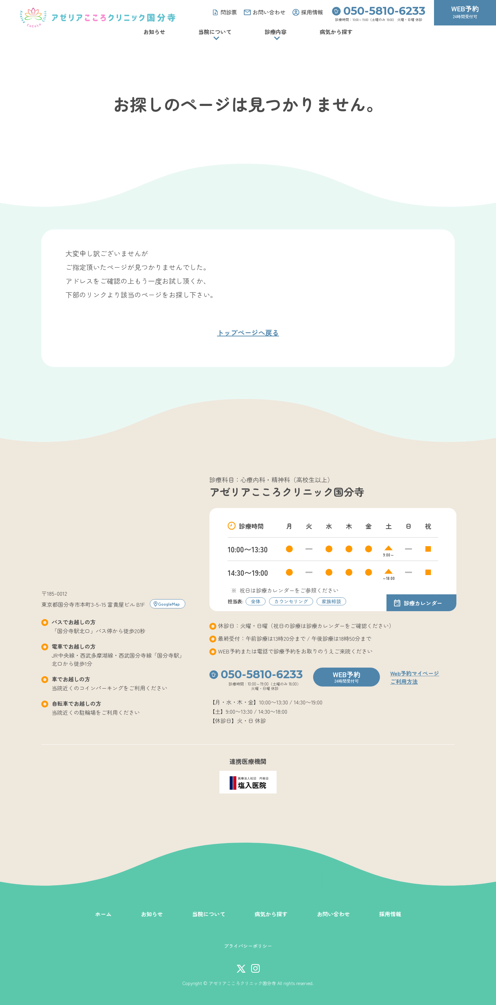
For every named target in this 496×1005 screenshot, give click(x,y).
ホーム (103, 914)
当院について (214, 32)
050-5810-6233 (384, 11)
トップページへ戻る (248, 332)
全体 (255, 601)
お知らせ (154, 32)
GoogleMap (169, 604)
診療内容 (276, 32)
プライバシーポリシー (248, 945)
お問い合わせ (333, 914)
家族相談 (331, 601)
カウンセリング (291, 601)
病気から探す (336, 32)
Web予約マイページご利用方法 (414, 677)
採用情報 (390, 914)
